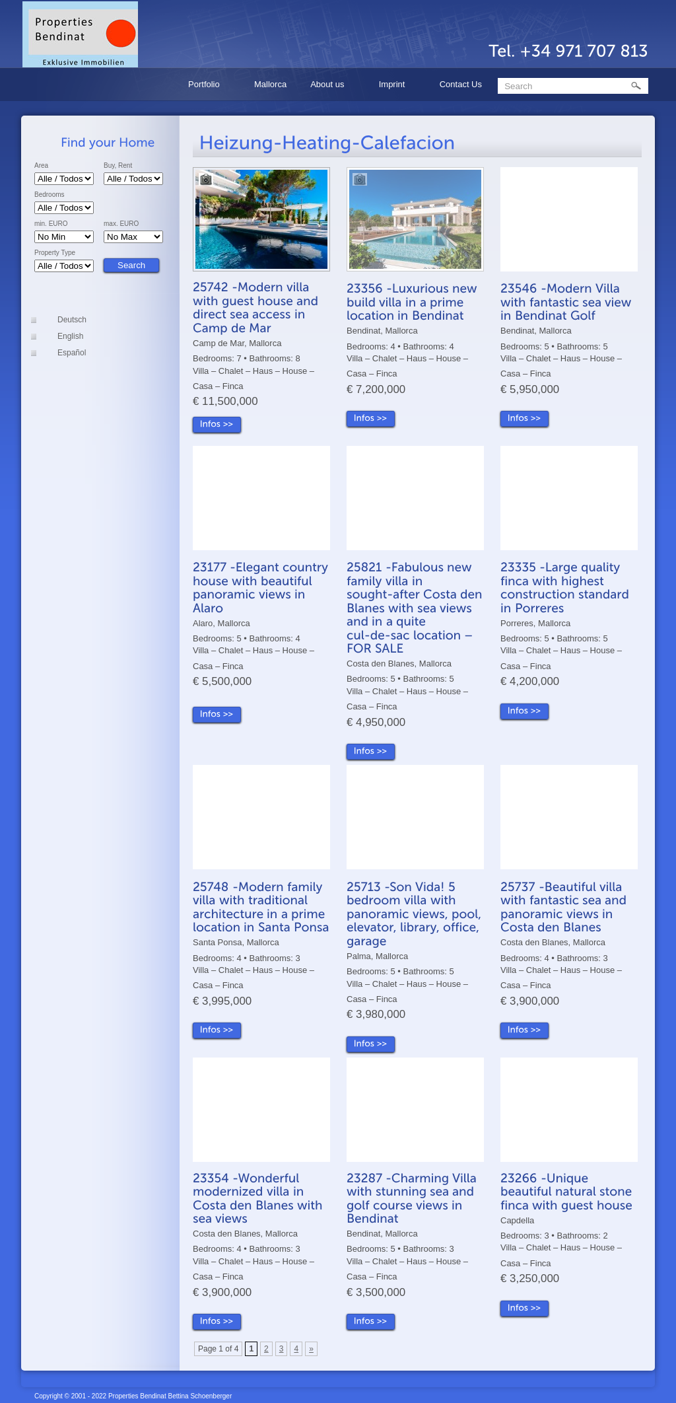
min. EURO (51, 224)
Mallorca (270, 84)
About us (329, 86)
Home (154, 84)
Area (41, 165)
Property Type (54, 253)
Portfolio (206, 86)
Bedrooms (49, 195)
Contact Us (461, 84)
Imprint (394, 86)
